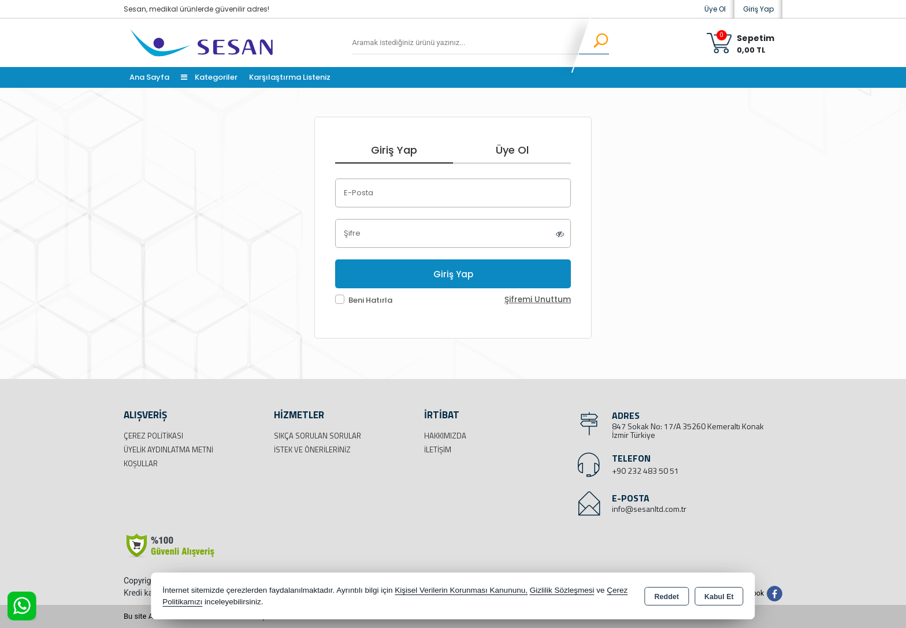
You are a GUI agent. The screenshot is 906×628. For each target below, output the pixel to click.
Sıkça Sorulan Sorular (317, 435)
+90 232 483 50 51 (645, 471)
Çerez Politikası (153, 435)
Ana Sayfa (149, 77)
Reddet (667, 597)
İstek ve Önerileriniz (312, 449)
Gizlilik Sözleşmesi (562, 590)
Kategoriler (209, 77)
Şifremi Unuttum (537, 299)
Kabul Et (719, 597)
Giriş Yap (758, 9)
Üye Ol (715, 9)
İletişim (437, 449)
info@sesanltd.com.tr (649, 509)
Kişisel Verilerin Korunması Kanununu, (461, 590)
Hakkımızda (445, 435)
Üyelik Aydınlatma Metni (168, 449)
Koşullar (141, 463)
